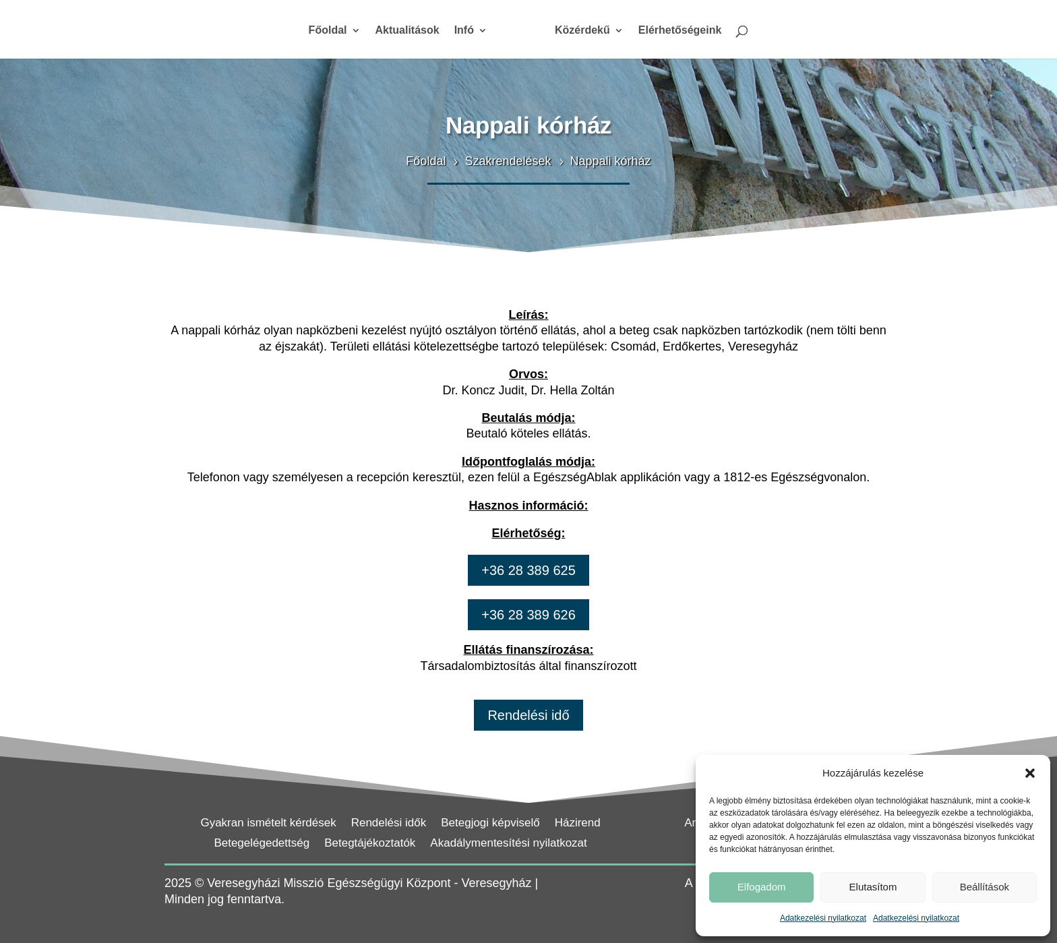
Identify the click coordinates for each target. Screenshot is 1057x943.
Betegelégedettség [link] (261, 844)
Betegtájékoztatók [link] (369, 844)
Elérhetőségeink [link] (680, 31)
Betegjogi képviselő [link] (490, 823)
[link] (521, 35)
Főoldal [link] (328, 31)
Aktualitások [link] (407, 31)
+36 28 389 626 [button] (528, 614)
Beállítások (984, 886)
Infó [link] (464, 31)
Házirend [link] (578, 823)
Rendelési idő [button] (528, 715)
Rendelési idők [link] (389, 823)
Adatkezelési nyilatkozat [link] (823, 918)
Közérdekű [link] (582, 31)
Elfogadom (761, 886)
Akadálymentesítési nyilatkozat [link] (508, 844)
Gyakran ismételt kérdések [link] (268, 823)
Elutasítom (873, 886)
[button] (1030, 773)
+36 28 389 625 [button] (528, 570)
